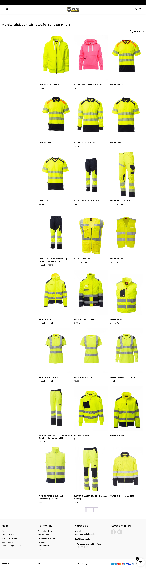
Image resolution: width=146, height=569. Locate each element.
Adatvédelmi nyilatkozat (11, 538)
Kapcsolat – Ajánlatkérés (11, 545)
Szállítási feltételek (9, 535)
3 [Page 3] (91, 509)
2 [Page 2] (88, 509)
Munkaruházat (13, 24)
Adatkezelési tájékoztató (84, 564)
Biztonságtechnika (45, 531)
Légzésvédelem (44, 553)
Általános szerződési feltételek (49, 564)
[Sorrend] (130, 31)
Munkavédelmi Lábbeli (46, 538)
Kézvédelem (42, 549)
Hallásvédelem (43, 545)
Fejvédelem (42, 542)
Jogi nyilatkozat (8, 542)
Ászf (3, 531)
